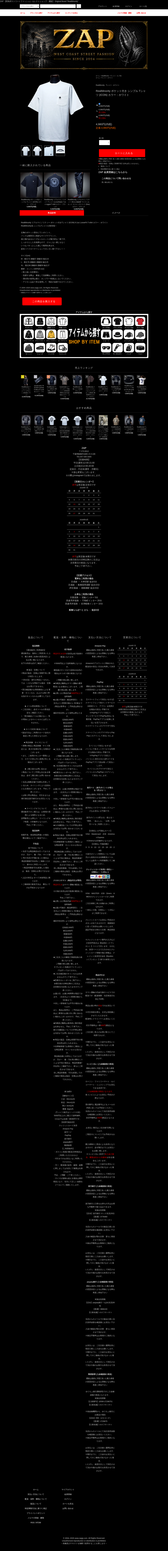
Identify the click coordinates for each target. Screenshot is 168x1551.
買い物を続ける (105, 182)
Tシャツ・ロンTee (116, 76)
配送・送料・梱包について (36, 1499)
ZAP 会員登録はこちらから (112, 172)
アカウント (101, 6)
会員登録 (114, 6)
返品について (105, 166)
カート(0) (141, 6)
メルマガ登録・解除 (36, 1518)
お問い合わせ (68, 1508)
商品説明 (52, 213)
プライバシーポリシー (36, 1513)
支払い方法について (36, 1494)
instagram (78, 475)
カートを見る (68, 1504)
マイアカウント (68, 1489)
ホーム (98, 76)
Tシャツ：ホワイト (107, 78)
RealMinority (105, 76)
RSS (32, 1523)
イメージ (116, 213)
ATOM (38, 1523)
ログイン (127, 6)
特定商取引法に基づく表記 (110, 169)
